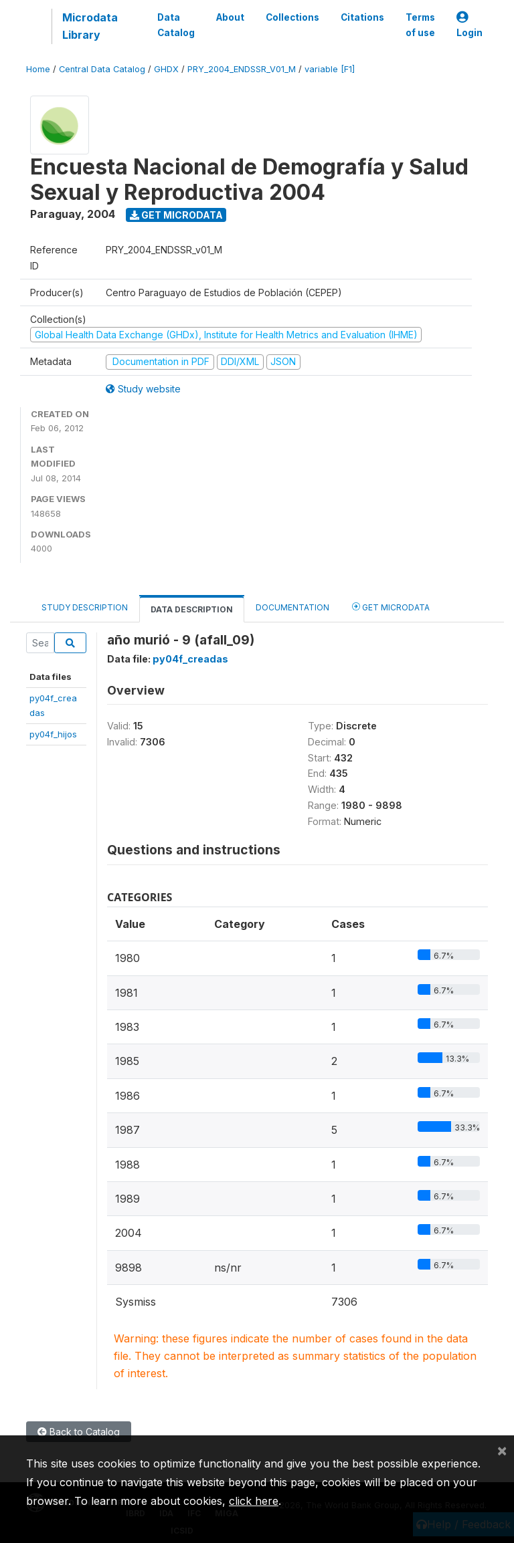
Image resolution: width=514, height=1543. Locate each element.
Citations (362, 17)
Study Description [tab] (84, 607)
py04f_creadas (190, 659)
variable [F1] (330, 69)
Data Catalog (176, 24)
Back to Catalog (78, 1431)
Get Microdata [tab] (391, 606)
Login (469, 25)
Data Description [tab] (192, 609)
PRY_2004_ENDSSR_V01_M (241, 69)
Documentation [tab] (292, 607)
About (230, 17)
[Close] (502, 1450)
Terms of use (420, 24)
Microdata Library (90, 26)
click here (253, 1501)
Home (38, 69)
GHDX (166, 69)
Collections (292, 17)
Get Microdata (176, 215)
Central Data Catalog (102, 69)
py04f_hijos (53, 734)
